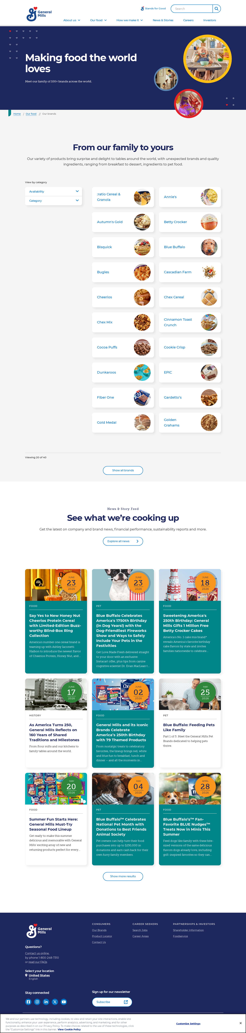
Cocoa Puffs (123, 347)
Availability (36, 191)
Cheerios (123, 297)
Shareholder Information (188, 930)
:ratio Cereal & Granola (123, 197)
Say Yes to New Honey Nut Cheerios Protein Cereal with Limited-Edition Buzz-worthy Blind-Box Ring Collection (56, 621)
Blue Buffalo (190, 247)
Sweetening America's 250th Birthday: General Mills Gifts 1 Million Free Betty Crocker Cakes (190, 621)
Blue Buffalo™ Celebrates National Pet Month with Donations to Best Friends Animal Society (123, 819)
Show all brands (123, 470)
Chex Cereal (190, 297)
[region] (123, 1023)
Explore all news (118, 541)
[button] (217, 9)
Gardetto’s (190, 398)
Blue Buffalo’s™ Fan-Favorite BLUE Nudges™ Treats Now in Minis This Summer (190, 819)
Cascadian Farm (190, 272)
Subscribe (103, 1002)
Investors (209, 20)
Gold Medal (123, 423)
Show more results (123, 876)
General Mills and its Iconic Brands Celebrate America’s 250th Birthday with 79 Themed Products (123, 723)
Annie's (190, 197)
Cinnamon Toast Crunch (190, 322)
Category (35, 200)
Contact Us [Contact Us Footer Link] (99, 942)
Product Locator (102, 936)
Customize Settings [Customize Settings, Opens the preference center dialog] (188, 1023)
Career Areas (141, 936)
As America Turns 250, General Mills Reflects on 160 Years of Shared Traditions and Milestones (56, 723)
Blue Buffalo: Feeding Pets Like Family (190, 723)
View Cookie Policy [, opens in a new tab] (69, 1029)
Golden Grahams (190, 423)
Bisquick (123, 247)
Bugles (123, 272)
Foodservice (180, 936)
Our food (96, 20)
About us (69, 20)
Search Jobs (140, 930)
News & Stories (163, 20)
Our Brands (99, 930)
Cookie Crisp (190, 347)
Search (180, 8)
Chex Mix (123, 322)
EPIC (190, 372)
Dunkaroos (123, 372)
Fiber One (123, 398)
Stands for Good (155, 8)
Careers (188, 20)
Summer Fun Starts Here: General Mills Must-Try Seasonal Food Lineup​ (56, 819)
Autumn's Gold (123, 222)
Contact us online (37, 953)
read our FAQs (37, 962)
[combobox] (192, 9)
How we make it (127, 20)
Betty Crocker (190, 222)
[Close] (240, 1023)
